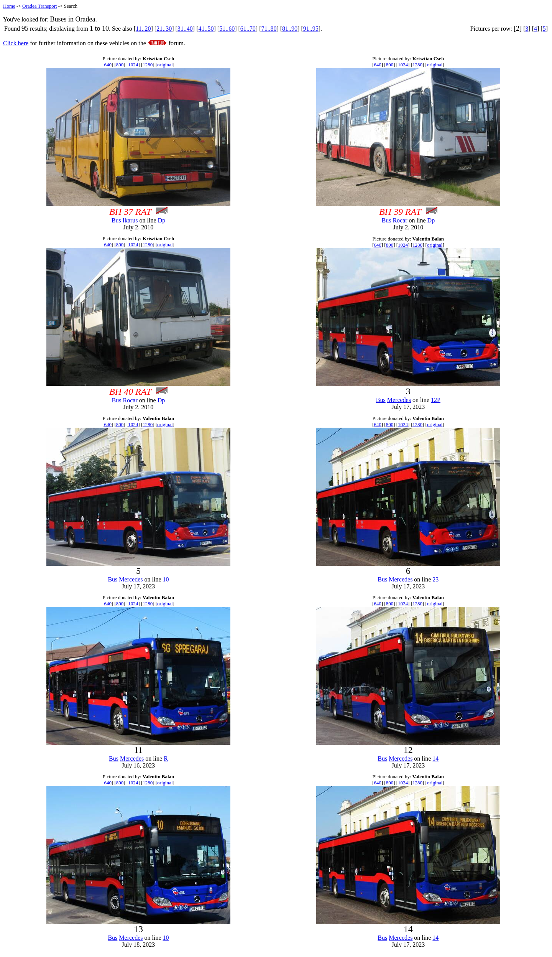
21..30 (164, 28)
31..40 (185, 28)
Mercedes (399, 400)
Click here (15, 43)
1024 (133, 65)
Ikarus (130, 220)
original (164, 65)
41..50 (206, 28)
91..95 (311, 28)
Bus (116, 220)
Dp (162, 220)
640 (108, 65)
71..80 (268, 28)
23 (435, 579)
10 (166, 579)
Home (9, 6)
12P (435, 400)
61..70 (248, 28)
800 (120, 65)
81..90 (289, 28)
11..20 (143, 28)
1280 (148, 65)
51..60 (227, 28)
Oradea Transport (39, 6)
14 (435, 758)
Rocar (400, 220)
